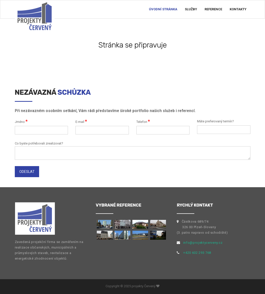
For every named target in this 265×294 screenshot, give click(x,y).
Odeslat (27, 172)
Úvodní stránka (163, 9)
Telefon (143, 121)
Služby (191, 9)
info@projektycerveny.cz (203, 242)
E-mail (81, 121)
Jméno (21, 121)
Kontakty (238, 9)
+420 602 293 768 (197, 253)
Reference (213, 9)
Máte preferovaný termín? (215, 121)
